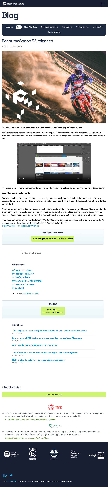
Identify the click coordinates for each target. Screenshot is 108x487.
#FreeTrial (18, 288)
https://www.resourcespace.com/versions (21, 225)
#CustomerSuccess (23, 284)
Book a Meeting (54, 32)
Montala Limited (12, 481)
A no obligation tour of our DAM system (52, 238)
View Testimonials (54, 394)
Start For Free (52, 311)
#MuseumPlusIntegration (27, 281)
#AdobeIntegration (23, 273)
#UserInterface (21, 277)
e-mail (36, 293)
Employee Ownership (49, 27)
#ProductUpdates (22, 270)
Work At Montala (82, 27)
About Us (9, 27)
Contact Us (97, 27)
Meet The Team (30, 27)
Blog (18, 27)
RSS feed (26, 293)
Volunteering (67, 27)
